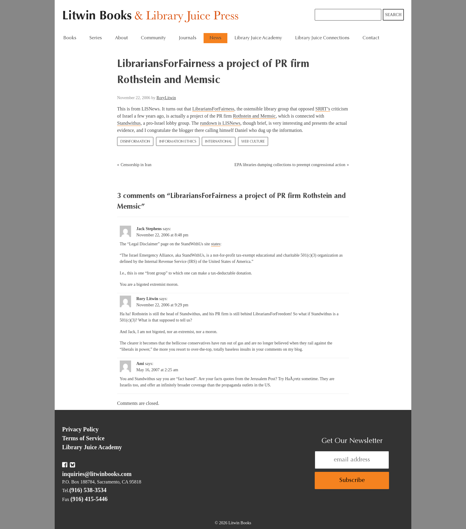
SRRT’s (322, 108)
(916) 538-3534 (87, 490)
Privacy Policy (80, 429)
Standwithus (129, 123)
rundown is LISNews (220, 123)
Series (95, 38)
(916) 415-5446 (89, 499)
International (218, 141)
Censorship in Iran (136, 165)
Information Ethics (177, 141)
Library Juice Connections (322, 38)
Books (69, 38)
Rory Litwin (147, 299)
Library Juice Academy (258, 38)
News (215, 38)
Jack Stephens (149, 229)
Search (393, 15)
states (215, 244)
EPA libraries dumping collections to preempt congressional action (289, 165)
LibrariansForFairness (213, 108)
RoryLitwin (166, 98)
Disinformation (135, 141)
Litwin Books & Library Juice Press (152, 16)
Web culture (253, 141)
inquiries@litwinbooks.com (97, 474)
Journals (187, 38)
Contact (371, 38)
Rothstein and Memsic (254, 115)
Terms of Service (83, 438)
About (121, 38)
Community (153, 38)
